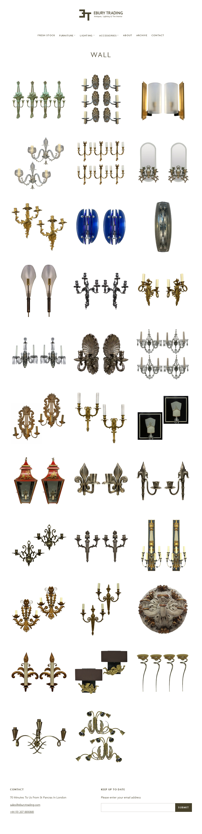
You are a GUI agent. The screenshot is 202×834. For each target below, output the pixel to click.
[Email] (138, 807)
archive (142, 35)
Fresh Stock (46, 35)
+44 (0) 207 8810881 (22, 812)
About (127, 35)
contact (158, 35)
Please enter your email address (121, 797)
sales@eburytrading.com (25, 805)
